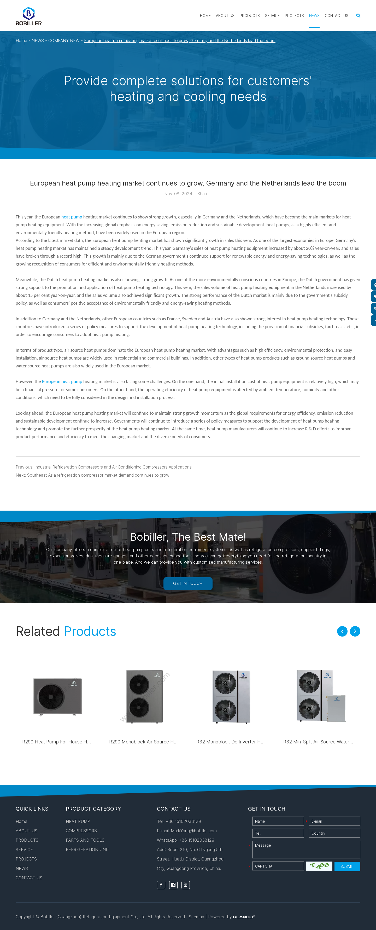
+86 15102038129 (196, 839)
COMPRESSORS (81, 830)
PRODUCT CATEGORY (93, 808)
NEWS (314, 15)
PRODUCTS (250, 15)
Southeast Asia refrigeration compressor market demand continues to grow (100, 474)
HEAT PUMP (78, 820)
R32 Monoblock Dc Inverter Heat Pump (239, 741)
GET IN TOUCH (188, 582)
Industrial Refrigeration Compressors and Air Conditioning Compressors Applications (114, 466)
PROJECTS (294, 15)
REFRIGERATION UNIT (87, 848)
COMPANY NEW (64, 40)
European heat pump (62, 381)
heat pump (71, 216)
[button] (342, 630)
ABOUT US (225, 15)
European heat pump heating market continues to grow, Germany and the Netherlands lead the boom (184, 40)
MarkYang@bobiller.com (194, 830)
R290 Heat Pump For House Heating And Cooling (75, 741)
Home (205, 15)
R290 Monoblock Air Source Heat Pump (152, 741)
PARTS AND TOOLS (85, 839)
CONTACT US (336, 15)
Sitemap (196, 916)
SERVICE (272, 15)
